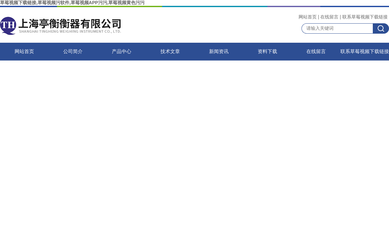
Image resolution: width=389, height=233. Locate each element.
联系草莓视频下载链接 (365, 16)
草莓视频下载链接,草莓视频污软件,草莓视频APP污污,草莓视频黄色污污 (72, 2)
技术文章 (170, 51)
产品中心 (121, 51)
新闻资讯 (219, 51)
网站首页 (308, 16)
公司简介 (73, 51)
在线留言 (329, 16)
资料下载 (267, 51)
